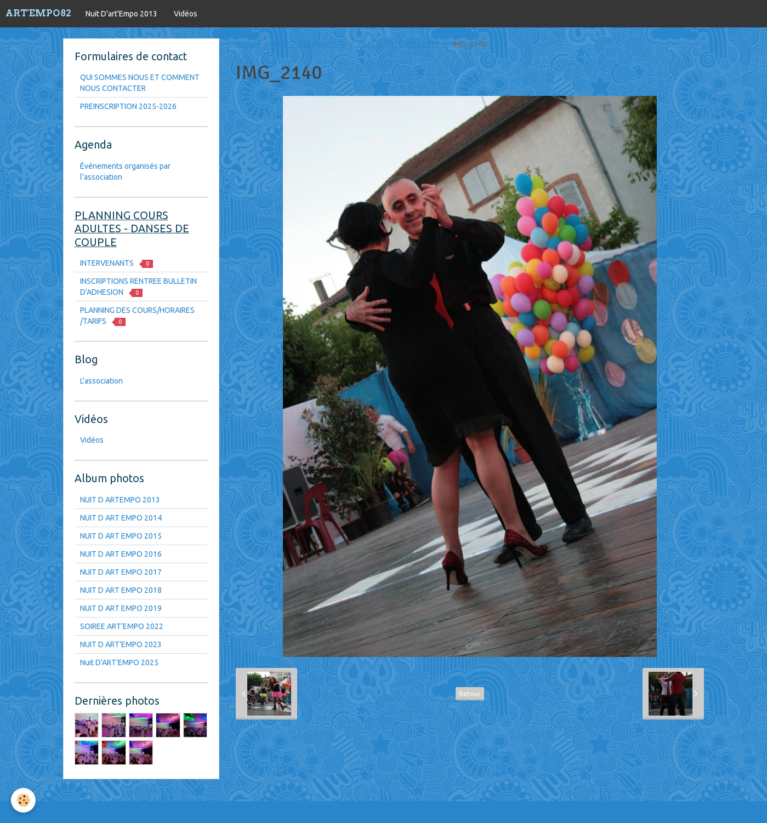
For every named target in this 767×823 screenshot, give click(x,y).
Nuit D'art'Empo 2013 (121, 13)
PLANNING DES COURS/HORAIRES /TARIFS (137, 316)
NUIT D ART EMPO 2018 (121, 590)
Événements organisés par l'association (125, 171)
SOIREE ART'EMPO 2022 (121, 626)
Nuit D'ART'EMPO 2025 (119, 662)
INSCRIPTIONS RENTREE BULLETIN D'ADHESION (138, 287)
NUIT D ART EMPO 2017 (121, 572)
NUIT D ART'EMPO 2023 (121, 644)
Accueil (248, 43)
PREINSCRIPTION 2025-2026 (128, 106)
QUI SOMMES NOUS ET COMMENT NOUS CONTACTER (140, 83)
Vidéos (185, 13)
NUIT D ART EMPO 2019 (121, 608)
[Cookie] (23, 800)
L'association (101, 380)
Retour (470, 693)
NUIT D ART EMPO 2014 (121, 517)
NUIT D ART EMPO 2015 (121, 535)
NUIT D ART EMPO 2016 (121, 554)
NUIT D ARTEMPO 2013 (399, 43)
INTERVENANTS (116, 263)
